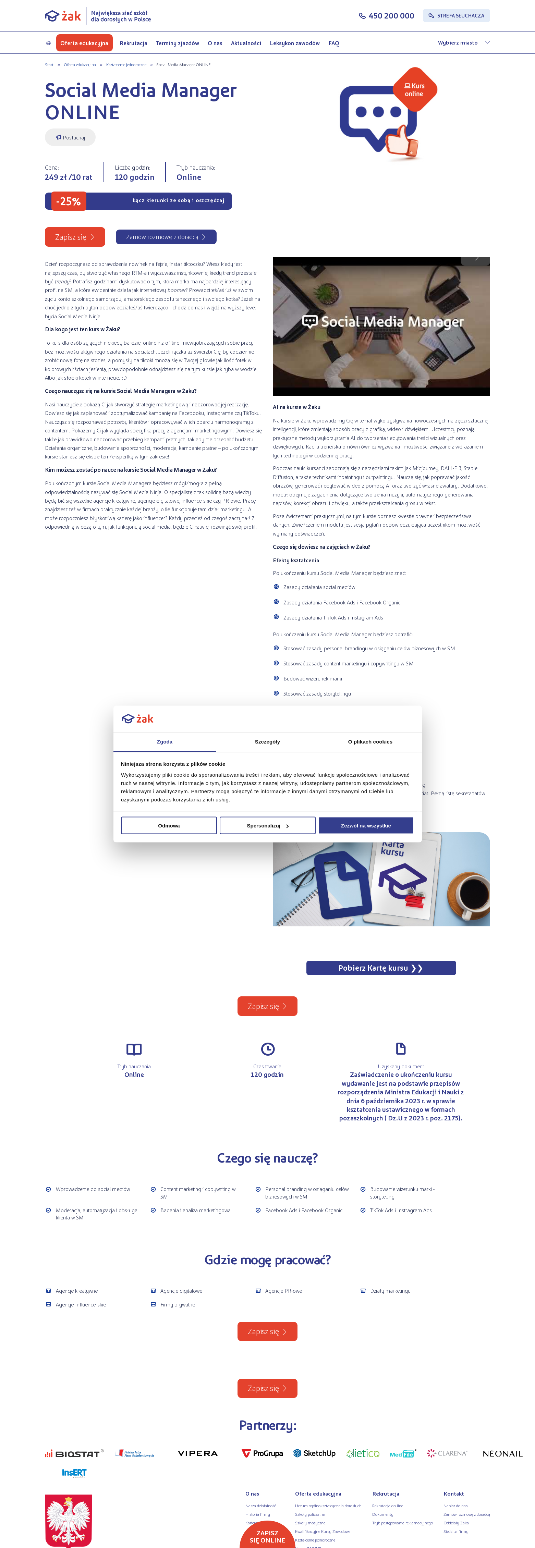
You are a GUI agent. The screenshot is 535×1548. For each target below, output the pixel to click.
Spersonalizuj (268, 825)
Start (49, 64)
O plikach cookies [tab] (370, 741)
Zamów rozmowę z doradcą (466, 1514)
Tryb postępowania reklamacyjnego (402, 1522)
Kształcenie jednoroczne (126, 64)
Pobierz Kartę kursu (373, 967)
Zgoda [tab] (165, 741)
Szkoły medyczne (310, 1522)
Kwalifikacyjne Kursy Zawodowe (322, 1531)
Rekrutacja (133, 43)
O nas (215, 43)
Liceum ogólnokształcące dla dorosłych (328, 1505)
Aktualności (246, 43)
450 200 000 (391, 15)
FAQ (333, 43)
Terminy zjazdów (177, 43)
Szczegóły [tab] (267, 741)
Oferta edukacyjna (84, 43)
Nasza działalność (260, 1505)
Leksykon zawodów (295, 43)
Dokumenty (382, 1514)
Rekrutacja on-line (387, 1505)
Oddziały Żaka (456, 1522)
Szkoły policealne (310, 1514)
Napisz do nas (455, 1505)
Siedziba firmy (456, 1531)
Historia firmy (257, 1514)
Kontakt (453, 1493)
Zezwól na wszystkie (366, 825)
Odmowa (169, 825)
